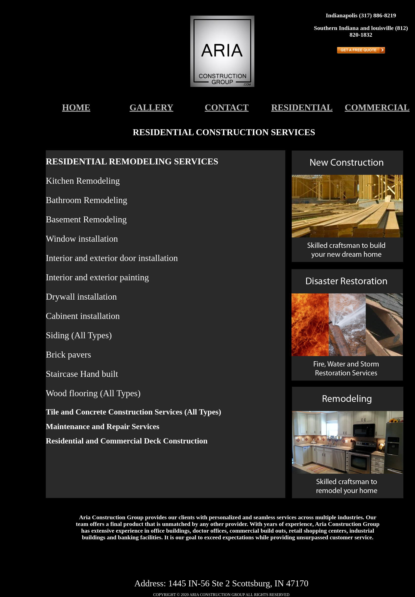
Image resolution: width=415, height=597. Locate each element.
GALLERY (151, 107)
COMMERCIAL (377, 107)
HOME (76, 107)
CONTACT (226, 107)
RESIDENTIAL (302, 107)
